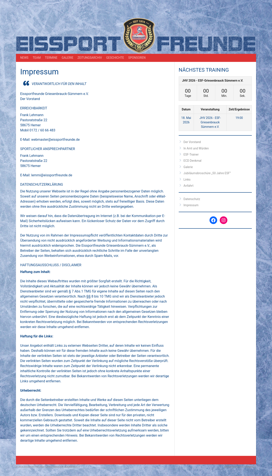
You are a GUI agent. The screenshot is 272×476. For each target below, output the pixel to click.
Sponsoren (137, 57)
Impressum (191, 205)
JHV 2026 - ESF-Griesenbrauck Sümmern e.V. (212, 80)
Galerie (67, 57)
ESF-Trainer (191, 154)
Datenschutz (192, 199)
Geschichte (115, 57)
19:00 (239, 118)
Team (37, 57)
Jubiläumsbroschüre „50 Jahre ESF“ (207, 173)
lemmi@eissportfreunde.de (51, 175)
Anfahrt (189, 185)
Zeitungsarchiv (90, 57)
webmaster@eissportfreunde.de (55, 140)
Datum (186, 109)
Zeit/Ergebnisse (239, 109)
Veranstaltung (210, 109)
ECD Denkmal (192, 160)
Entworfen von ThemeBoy (240, 467)
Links (187, 179)
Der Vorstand (192, 142)
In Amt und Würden (196, 148)
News (24, 57)
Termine (51, 57)
